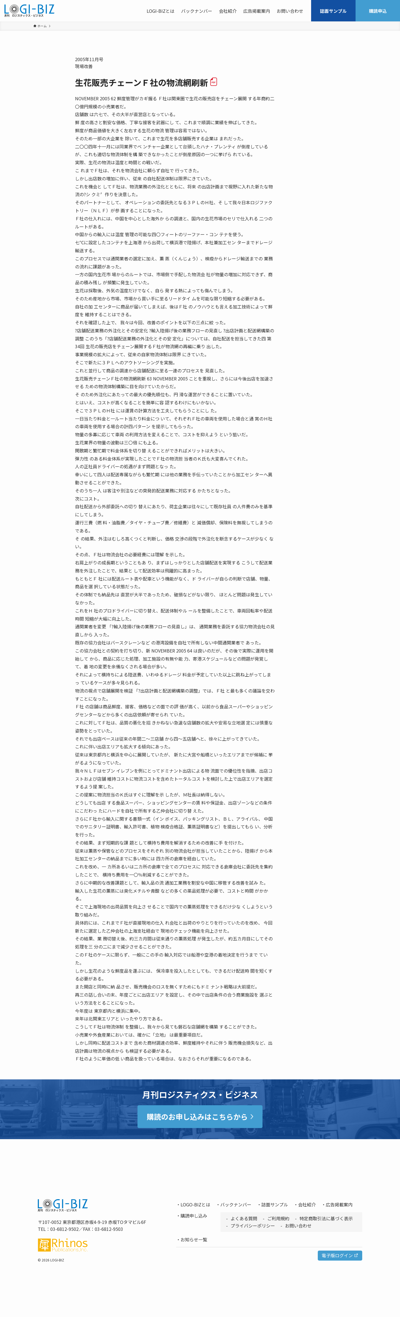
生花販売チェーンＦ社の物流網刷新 (146, 82)
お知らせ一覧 (194, 1239)
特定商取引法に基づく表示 (326, 1218)
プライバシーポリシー (253, 1225)
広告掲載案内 (339, 1204)
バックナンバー (235, 1204)
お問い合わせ (298, 1225)
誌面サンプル (274, 1204)
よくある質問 (244, 1218)
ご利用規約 (278, 1218)
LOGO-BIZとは (195, 1204)
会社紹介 (307, 1204)
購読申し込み (194, 1215)
